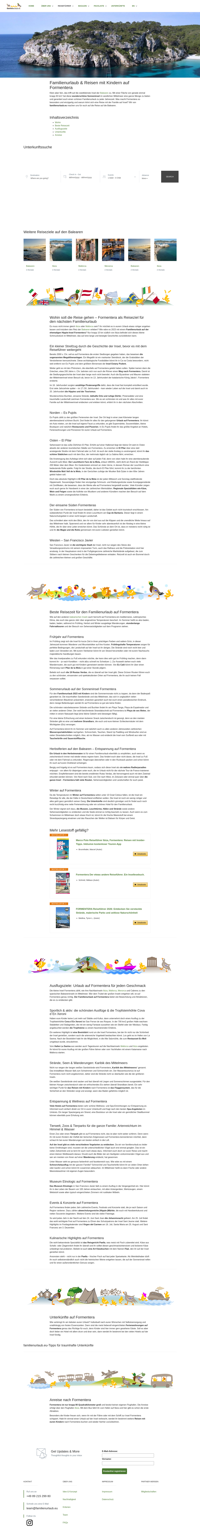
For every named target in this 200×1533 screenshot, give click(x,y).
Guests (111, 175)
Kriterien (67, 1507)
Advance (145, 175)
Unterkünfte (118, 6)
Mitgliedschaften (148, 1492)
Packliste (99, 6)
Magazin (82, 6)
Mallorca (82, 266)
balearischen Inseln (79, 617)
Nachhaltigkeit (69, 1499)
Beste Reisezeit (62, 125)
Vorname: (107, 1459)
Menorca (109, 266)
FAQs (65, 1522)
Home (31, 6)
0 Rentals (30, 270)
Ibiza (54, 266)
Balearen (104, 93)
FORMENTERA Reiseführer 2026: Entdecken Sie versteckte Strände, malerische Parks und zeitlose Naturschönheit (109, 911)
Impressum (107, 1492)
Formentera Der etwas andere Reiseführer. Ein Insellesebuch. (110, 874)
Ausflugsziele (61, 129)
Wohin (58, 122)
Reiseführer (64, 6)
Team (65, 1515)
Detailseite (141, 854)
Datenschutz (108, 1499)
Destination (35, 175)
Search (170, 177)
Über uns (46, 6)
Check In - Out (75, 174)
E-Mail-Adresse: (110, 1451)
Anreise (58, 135)
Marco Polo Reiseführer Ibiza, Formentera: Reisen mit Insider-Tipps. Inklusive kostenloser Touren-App (110, 842)
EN (133, 6)
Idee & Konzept (70, 1492)
